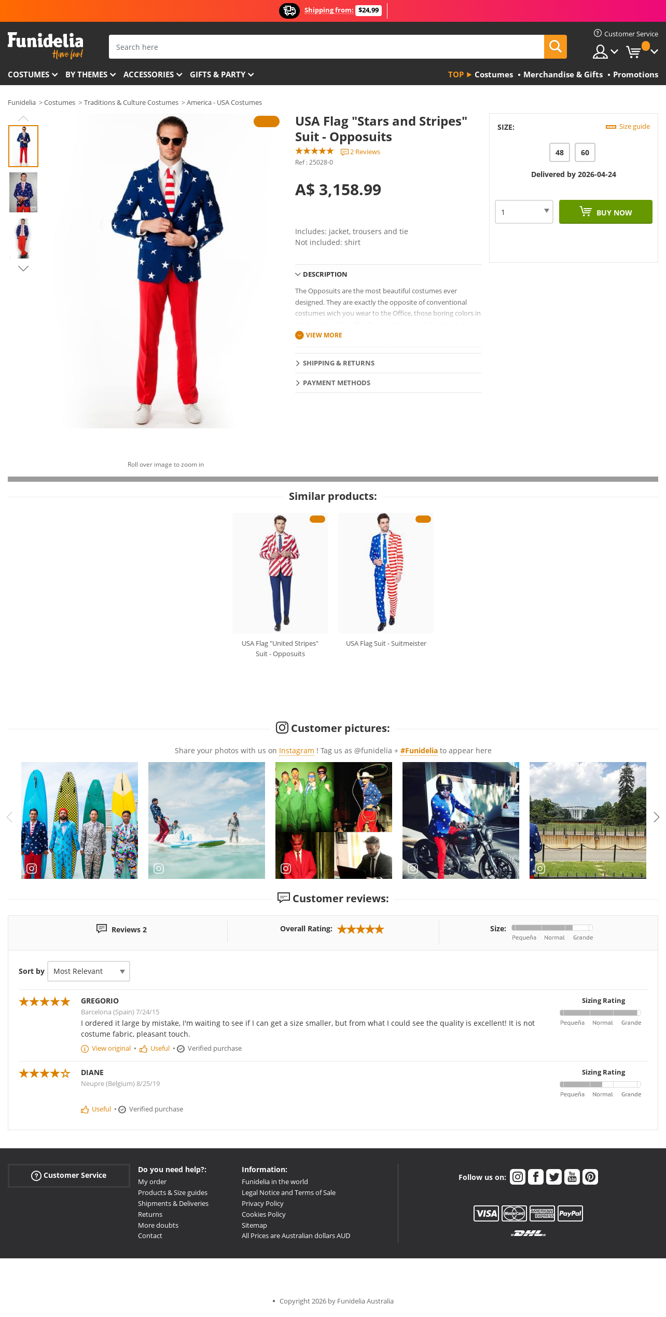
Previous (23, 118)
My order (152, 1181)
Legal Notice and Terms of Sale (289, 1192)
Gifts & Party (217, 74)
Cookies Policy (264, 1214)
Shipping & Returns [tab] (338, 363)
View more (324, 335)
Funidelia (22, 102)
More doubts (158, 1225)
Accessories (148, 74)
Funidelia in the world (275, 1181)
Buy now (613, 213)
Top (456, 74)
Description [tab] (325, 274)
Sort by (32, 971)
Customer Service (68, 1175)
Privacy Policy (263, 1203)
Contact (150, 1235)
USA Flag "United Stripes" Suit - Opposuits (280, 648)
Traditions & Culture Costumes (131, 102)
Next (23, 268)
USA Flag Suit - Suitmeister (386, 643)
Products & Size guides (172, 1192)
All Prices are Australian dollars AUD (296, 1235)
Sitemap (254, 1225)
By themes (86, 74)
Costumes (28, 74)
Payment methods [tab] (336, 382)
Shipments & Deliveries (173, 1203)
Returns (150, 1214)
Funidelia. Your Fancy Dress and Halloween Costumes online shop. (45, 46)
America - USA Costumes (224, 102)
